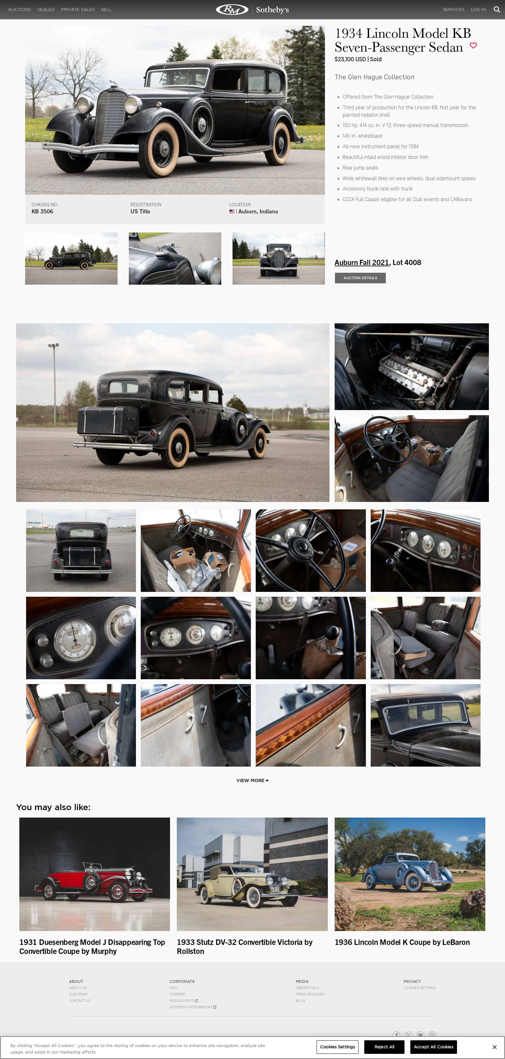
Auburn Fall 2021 (362, 261)
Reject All (384, 1046)
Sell (106, 9)
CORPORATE (182, 981)
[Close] (495, 1047)
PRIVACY (412, 981)
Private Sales (78, 9)
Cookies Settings (420, 988)
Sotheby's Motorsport (192, 1007)
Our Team (78, 994)
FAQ (173, 988)
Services (453, 9)
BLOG (300, 1001)
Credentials (307, 988)
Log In (478, 9)
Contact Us (80, 1001)
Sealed (46, 9)
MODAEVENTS (183, 1001)
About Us (78, 988)
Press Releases (310, 994)
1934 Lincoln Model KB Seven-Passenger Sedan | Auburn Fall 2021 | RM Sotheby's (252, 10)
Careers (177, 994)
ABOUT (76, 981)
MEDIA (302, 981)
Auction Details (360, 278)
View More (252, 780)
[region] (252, 1047)
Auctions (19, 9)
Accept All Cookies (433, 1046)
